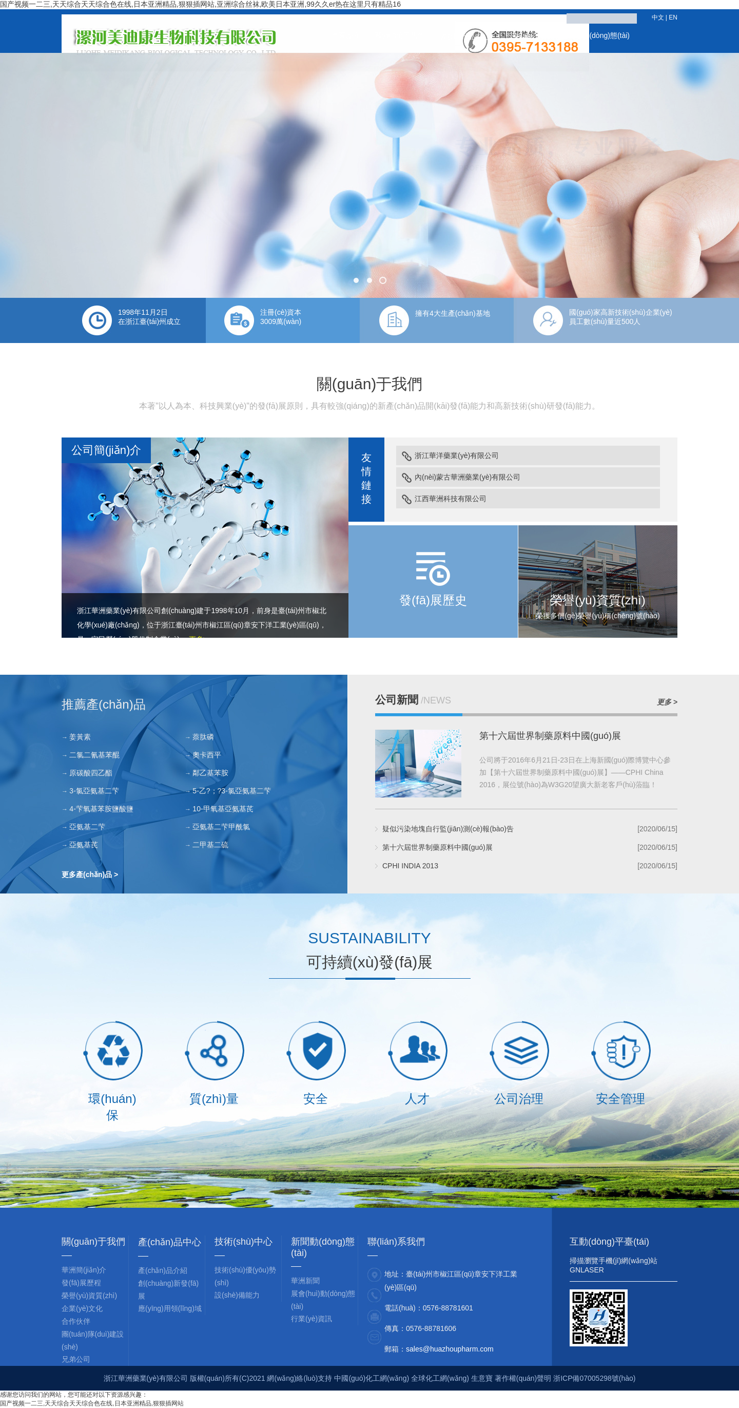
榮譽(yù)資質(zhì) (597, 600)
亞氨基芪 (83, 845)
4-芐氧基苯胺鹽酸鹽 (101, 809)
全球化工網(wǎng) (440, 1378)
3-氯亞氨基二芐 (94, 791)
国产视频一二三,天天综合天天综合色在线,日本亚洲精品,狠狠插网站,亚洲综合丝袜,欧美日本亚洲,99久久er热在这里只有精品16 (200, 4)
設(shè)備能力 (237, 1295)
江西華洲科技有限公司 (451, 498)
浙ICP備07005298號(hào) (594, 1378)
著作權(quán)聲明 (524, 1378)
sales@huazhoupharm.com (450, 1349)
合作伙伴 (76, 1321)
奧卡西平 (206, 755)
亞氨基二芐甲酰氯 (221, 827)
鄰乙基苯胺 (210, 773)
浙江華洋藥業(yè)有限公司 (457, 455)
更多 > (667, 702)
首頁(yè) (345, 35)
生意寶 (482, 1378)
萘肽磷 (203, 737)
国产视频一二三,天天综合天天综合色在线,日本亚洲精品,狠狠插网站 (92, 1403)
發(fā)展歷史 (433, 600)
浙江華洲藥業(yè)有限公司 (119, 610)
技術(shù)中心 (529, 35)
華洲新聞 (305, 1281)
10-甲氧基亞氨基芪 (222, 809)
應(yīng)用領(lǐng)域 (170, 1308)
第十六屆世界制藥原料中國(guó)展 (550, 736)
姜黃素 (80, 737)
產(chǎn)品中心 (465, 36)
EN (673, 17)
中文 (658, 17)
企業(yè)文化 (82, 1308)
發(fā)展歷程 (81, 1283)
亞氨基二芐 (87, 827)
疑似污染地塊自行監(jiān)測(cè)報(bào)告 (448, 829)
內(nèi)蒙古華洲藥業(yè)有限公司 (467, 477)
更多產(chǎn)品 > (90, 874)
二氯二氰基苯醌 (94, 755)
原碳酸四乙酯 (90, 773)
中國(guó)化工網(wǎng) (371, 1378)
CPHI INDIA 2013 (410, 866)
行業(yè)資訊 (311, 1319)
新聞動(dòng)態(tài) (599, 35)
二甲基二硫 (210, 845)
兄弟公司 (76, 1359)
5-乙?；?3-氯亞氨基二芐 (231, 791)
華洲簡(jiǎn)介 (84, 1270)
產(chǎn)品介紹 (162, 1270)
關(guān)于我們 (399, 35)
